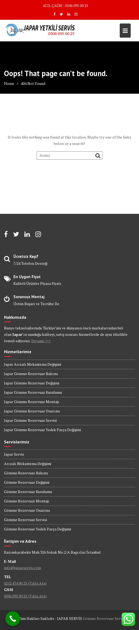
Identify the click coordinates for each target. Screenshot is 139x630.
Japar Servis (14, 454)
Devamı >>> (41, 340)
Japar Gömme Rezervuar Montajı (31, 401)
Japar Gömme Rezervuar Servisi (30, 420)
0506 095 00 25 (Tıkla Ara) (25, 595)
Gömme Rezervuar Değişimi (26, 482)
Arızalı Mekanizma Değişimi (27, 463)
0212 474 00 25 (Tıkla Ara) (25, 583)
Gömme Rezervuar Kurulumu (28, 491)
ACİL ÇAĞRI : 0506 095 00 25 (65, 5)
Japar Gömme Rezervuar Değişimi (31, 382)
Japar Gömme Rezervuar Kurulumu (33, 392)
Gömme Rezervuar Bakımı (26, 472)
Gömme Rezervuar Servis (104, 618)
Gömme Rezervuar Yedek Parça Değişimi (37, 528)
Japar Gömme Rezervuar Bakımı (31, 373)
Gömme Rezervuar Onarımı (27, 510)
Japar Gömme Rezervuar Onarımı (32, 411)
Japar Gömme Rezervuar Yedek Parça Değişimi (42, 429)
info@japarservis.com (22, 567)
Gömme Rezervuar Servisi (25, 519)
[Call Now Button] (12, 618)
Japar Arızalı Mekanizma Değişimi (32, 364)
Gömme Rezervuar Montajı (26, 500)
